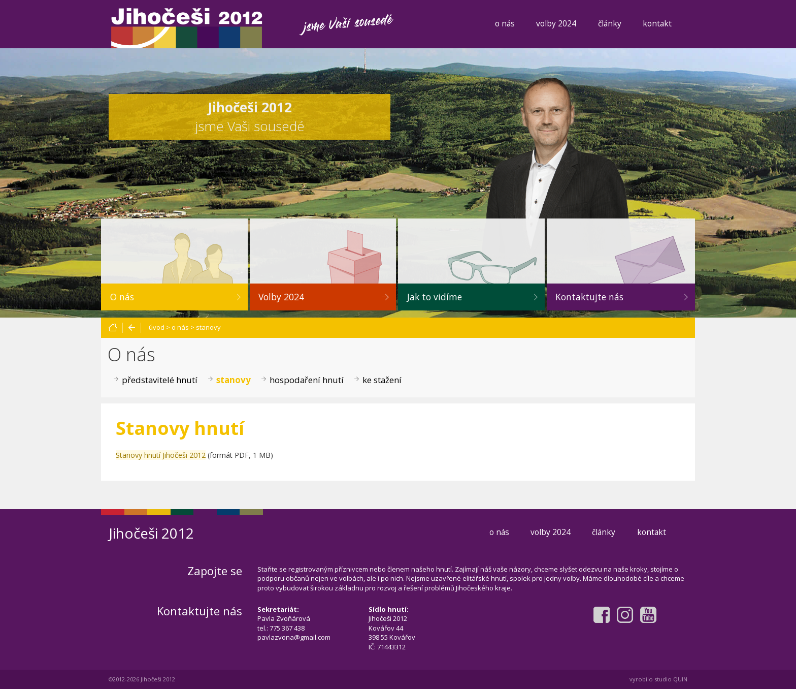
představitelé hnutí (159, 380)
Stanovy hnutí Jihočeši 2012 (161, 455)
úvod (156, 327)
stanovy (208, 327)
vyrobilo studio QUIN (658, 679)
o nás (505, 23)
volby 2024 (556, 23)
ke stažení (382, 380)
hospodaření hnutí (307, 380)
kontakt (657, 23)
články (609, 23)
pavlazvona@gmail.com (293, 637)
